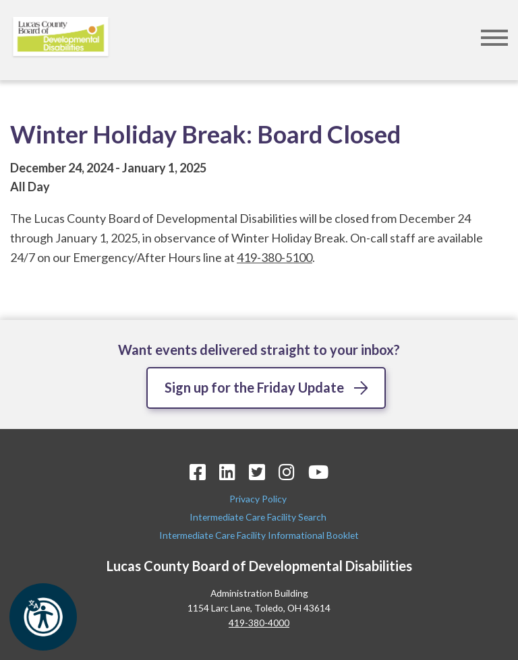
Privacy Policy (259, 498)
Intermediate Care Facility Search (259, 517)
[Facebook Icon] (198, 471)
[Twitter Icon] (257, 471)
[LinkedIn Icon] (227, 471)
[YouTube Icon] (318, 471)
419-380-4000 (259, 622)
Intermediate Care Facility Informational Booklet (259, 535)
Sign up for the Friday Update (254, 387)
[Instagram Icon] (287, 471)
